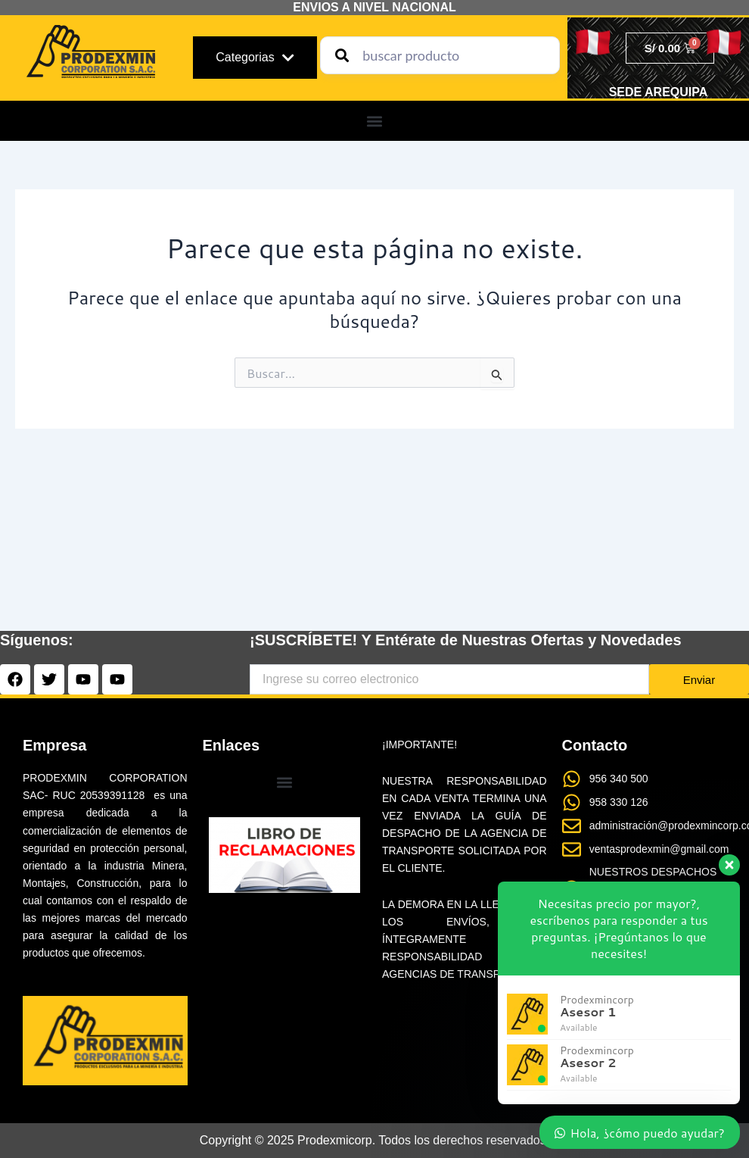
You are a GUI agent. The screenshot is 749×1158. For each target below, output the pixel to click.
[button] (374, 120)
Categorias (255, 57)
